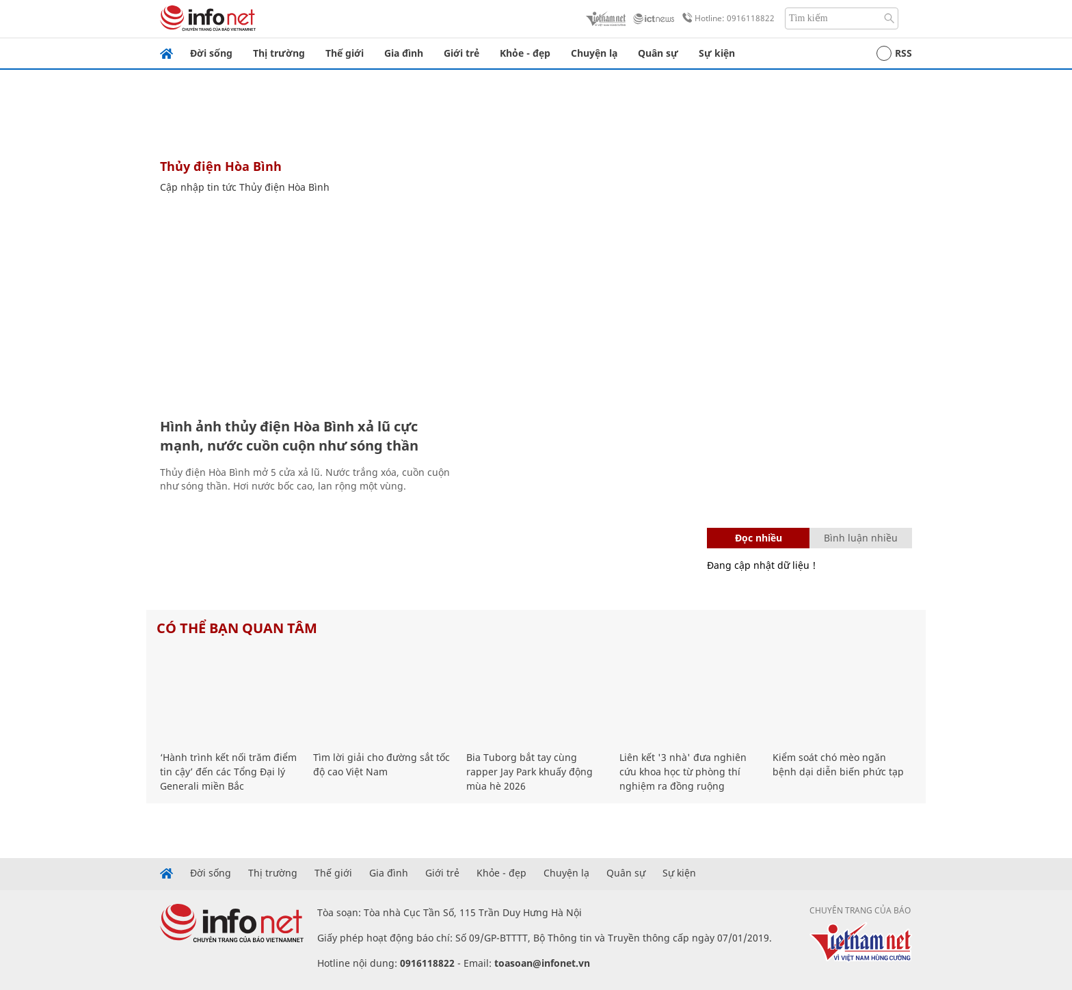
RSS (894, 53)
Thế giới (344, 52)
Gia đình (403, 52)
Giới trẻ (461, 52)
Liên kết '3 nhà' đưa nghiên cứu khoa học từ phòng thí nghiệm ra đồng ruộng (683, 771)
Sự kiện (717, 52)
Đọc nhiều (758, 537)
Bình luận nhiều (861, 537)
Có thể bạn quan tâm (237, 628)
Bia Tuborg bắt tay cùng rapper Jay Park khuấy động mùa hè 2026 (529, 771)
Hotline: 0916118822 (726, 18)
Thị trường (279, 52)
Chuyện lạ (594, 52)
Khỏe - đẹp (525, 52)
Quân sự (658, 52)
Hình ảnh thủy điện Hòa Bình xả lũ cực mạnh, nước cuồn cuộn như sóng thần (289, 436)
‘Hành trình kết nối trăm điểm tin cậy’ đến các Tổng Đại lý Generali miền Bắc (228, 771)
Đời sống (211, 52)
